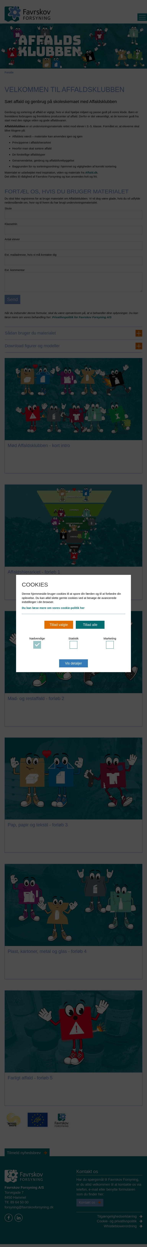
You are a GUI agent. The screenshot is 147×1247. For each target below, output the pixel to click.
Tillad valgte (59, 625)
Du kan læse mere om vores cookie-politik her (53, 607)
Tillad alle (90, 625)
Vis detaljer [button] (73, 663)
